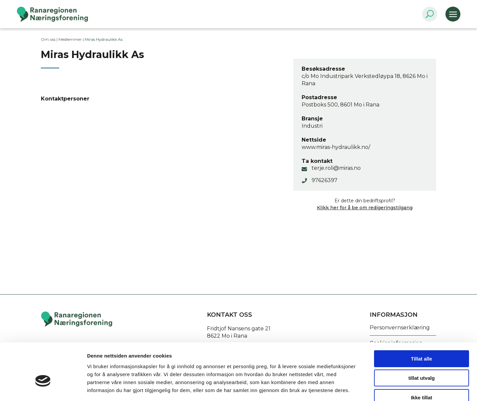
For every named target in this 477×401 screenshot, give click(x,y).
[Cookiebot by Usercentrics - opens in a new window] (43, 388)
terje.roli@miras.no (336, 168)
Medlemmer (70, 39)
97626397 (324, 180)
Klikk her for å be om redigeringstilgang (365, 208)
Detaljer (353, 388)
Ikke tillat (421, 359)
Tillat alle (421, 320)
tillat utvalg (421, 339)
